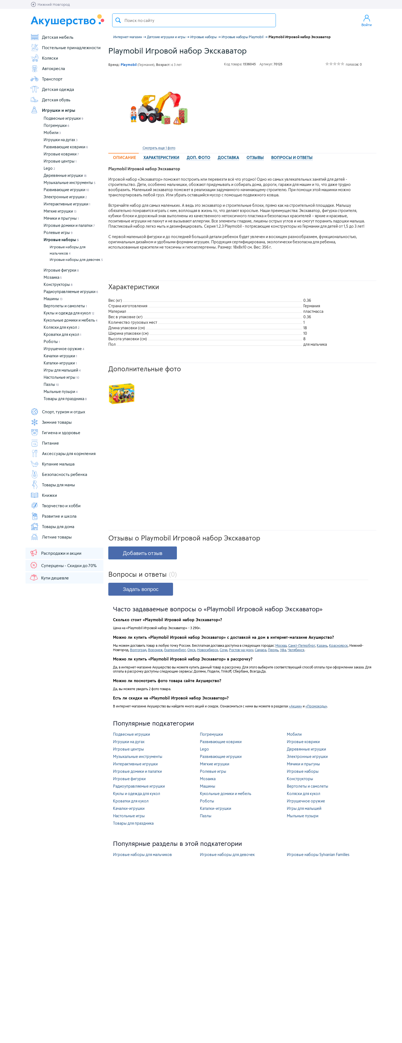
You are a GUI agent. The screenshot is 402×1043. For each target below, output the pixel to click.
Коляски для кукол (62, 327)
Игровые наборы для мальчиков (68, 250)
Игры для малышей (62, 370)
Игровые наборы (61, 239)
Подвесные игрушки (63, 118)
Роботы (52, 341)
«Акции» (295, 706)
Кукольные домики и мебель (70, 320)
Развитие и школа (53, 516)
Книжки (43, 495)
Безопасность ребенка (58, 474)
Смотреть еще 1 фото (159, 148)
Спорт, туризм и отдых (57, 411)
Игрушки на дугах (61, 139)
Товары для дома (52, 526)
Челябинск (296, 650)
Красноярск (338, 645)
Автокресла (47, 68)
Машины (53, 298)
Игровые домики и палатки (69, 225)
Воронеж (155, 650)
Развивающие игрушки (66, 189)
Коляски (44, 58)
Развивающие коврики (66, 146)
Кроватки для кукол (62, 334)
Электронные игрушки (65, 196)
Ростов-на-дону (241, 650)
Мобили (52, 132)
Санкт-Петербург (301, 645)
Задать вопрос (140, 589)
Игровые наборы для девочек (76, 259)
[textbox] (194, 20)
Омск (191, 650)
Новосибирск (207, 650)
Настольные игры (61, 377)
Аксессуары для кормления (63, 453)
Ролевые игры (58, 232)
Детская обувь (50, 99)
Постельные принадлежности (65, 47)
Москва (281, 645)
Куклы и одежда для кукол (69, 313)
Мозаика (53, 277)
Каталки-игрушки (60, 363)
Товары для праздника (65, 398)
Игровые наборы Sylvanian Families (318, 854)
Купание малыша (52, 463)
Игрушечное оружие (64, 348)
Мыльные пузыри (61, 391)
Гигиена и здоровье (55, 432)
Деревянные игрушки (65, 175)
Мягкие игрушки (60, 211)
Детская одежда (52, 89)
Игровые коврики (61, 154)
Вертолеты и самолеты (65, 305)
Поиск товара (118, 20)
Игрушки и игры (52, 110)
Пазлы (51, 384)
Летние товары (51, 536)
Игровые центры (60, 161)
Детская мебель (51, 37)
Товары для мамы (52, 484)
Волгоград (138, 650)
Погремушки (56, 125)
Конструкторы (58, 284)
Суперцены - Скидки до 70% (63, 565)
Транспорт (46, 78)
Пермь (273, 650)
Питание (44, 443)
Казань (322, 645)
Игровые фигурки (61, 270)
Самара (260, 650)
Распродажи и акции (55, 552)
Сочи (223, 650)
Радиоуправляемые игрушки (71, 291)
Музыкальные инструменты (69, 182)
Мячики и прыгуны (61, 218)
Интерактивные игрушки (67, 204)
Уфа (283, 650)
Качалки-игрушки (60, 355)
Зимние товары (51, 422)
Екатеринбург (175, 650)
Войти (366, 20)
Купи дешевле (49, 577)
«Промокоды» (316, 706)
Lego (49, 168)
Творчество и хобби (55, 505)
